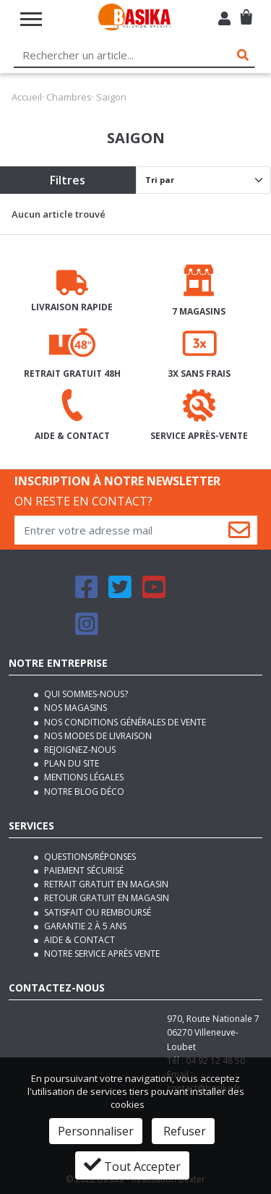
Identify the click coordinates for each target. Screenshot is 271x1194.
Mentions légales (83, 777)
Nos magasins (74, 708)
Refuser (183, 1131)
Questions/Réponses (89, 856)
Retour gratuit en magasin (105, 898)
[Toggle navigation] (31, 19)
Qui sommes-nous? (85, 694)
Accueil (27, 96)
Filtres (67, 180)
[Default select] (204, 180)
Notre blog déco (83, 791)
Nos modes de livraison (97, 736)
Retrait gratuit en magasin (105, 884)
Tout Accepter (132, 1165)
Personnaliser (96, 1131)
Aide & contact (78, 940)
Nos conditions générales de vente (124, 722)
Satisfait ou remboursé (96, 912)
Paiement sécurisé (83, 870)
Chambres (69, 96)
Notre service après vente (101, 953)
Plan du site (70, 763)
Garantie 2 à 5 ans (84, 926)
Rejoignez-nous (79, 749)
